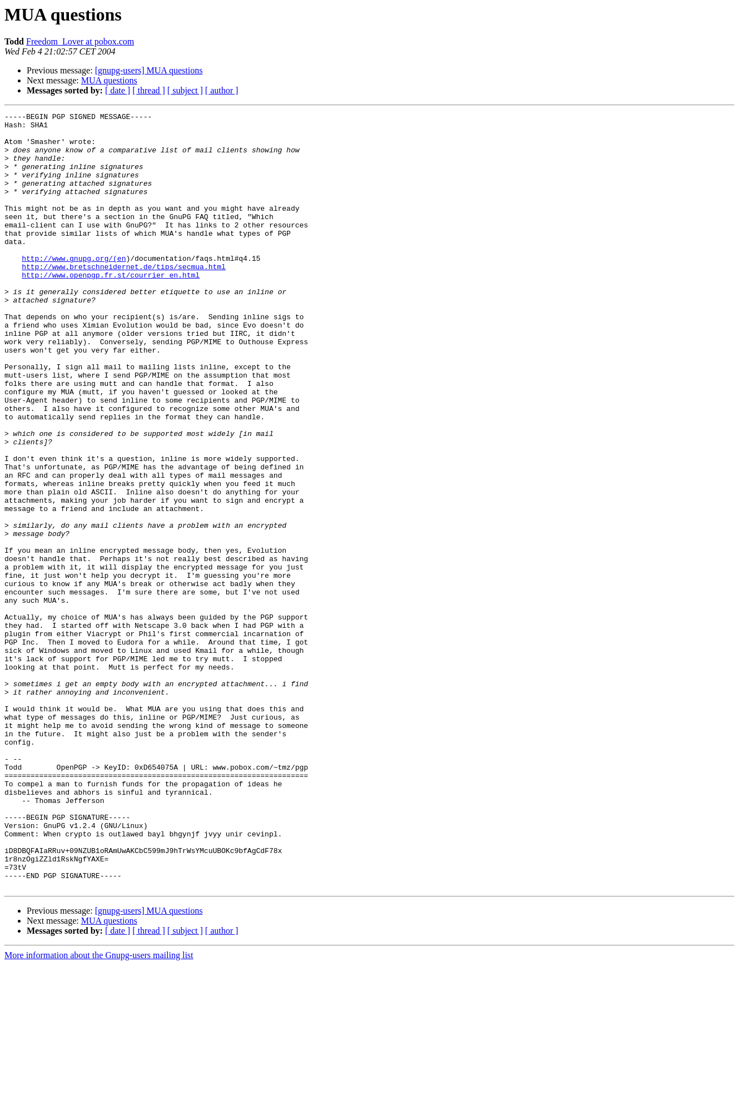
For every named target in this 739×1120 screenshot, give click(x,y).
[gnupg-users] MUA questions (149, 70)
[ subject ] (185, 90)
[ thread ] (148, 90)
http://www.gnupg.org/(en (74, 288)
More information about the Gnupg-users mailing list (99, 1110)
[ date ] (117, 90)
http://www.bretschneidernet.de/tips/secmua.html (124, 298)
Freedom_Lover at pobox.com (80, 41)
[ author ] (222, 90)
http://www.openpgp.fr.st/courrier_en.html (111, 308)
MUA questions (109, 80)
